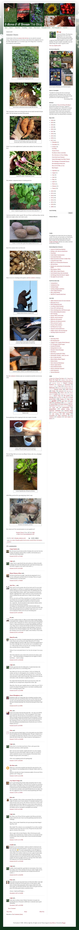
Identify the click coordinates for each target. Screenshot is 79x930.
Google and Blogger (53, 241)
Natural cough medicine (56, 364)
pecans (28, 540)
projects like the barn (23, 38)
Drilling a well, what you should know (59, 251)
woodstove (9, 541)
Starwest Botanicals (55, 372)
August (54, 172)
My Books (65, 27)
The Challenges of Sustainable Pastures (60, 161)
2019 (52, 135)
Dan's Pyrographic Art (56, 27)
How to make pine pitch (56, 357)
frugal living (70, 399)
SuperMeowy (59, 384)
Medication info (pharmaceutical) (58, 321)
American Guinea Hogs (66, 380)
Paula (11, 879)
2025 (52, 122)
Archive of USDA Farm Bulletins (58, 249)
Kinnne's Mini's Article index (57, 315)
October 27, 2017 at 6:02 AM (16, 760)
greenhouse (58, 402)
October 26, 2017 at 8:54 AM (16, 612)
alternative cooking (52, 386)
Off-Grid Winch (54, 264)
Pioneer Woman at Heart (15, 573)
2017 (52, 140)
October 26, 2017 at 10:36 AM (16, 660)
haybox (65, 402)
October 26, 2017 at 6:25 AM (16, 568)
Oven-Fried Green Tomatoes (58, 157)
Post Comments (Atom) (17, 914)
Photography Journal (46, 27)
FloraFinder (53, 253)
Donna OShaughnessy (15, 695)
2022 (52, 129)
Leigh (33, 532)
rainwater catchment (54, 410)
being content (68, 387)
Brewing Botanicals (55, 340)
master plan (55, 407)
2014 (52, 195)
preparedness (52, 409)
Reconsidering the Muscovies (58, 163)
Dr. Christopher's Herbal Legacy (58, 344)
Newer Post (9, 911)
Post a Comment (11, 908)
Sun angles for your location (57, 276)
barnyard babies (67, 386)
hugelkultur (70, 402)
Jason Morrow (53, 922)
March (53, 184)
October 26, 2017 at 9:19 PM (16, 725)
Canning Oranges (54, 286)
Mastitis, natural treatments (57, 317)
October (54, 146)
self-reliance (54, 412)
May (53, 179)
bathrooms (52, 387)
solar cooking (55, 413)
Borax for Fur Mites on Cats (58, 165)
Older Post (42, 911)
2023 (52, 127)
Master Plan (17, 27)
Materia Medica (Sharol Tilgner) (58, 359)
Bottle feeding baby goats (56, 304)
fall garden (17, 540)
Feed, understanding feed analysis (58, 311)
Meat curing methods (55, 292)
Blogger (63, 922)
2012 (52, 200)
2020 (52, 133)
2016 (52, 191)
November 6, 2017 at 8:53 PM (16, 905)
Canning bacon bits (55, 285)
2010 (52, 204)
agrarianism (67, 384)
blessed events (58, 389)
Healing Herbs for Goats (56, 348)
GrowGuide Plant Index (56, 256)
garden (21, 540)
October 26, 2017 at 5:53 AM (16, 556)
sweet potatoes (39, 540)
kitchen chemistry (64, 404)
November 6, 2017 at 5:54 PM (16, 893)
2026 (52, 120)
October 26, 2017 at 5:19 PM (16, 705)
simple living (62, 412)
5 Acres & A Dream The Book (56, 378)
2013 (52, 197)
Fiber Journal (37, 27)
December (54, 142)
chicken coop (63, 392)
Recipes (30, 27)
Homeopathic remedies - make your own (60, 355)
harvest (24, 540)
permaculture (65, 407)
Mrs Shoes (12, 765)
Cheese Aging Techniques (56, 290)
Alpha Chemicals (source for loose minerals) (60, 300)
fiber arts (66, 397)
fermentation (58, 397)
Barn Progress (55, 167)
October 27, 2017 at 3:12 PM (16, 809)
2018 (52, 138)
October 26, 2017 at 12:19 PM (16, 690)
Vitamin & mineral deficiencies (57, 328)
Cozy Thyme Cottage (15, 780)
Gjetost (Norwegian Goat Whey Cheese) (61, 159)
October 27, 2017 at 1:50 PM (16, 792)
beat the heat (61, 387)
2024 (52, 124)
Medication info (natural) (56, 319)
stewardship (52, 415)
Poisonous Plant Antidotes (56, 324)
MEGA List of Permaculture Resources (59, 262)
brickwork (61, 391)
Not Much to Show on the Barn (59, 152)
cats (11, 540)
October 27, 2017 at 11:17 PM (16, 839)
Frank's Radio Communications (58, 255)
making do (70, 405)
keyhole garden (54, 404)
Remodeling (24, 27)
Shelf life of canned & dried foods (58, 294)
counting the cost (64, 394)
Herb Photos (53, 351)
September (54, 170)
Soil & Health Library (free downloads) (59, 273)
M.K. (11, 710)
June (53, 177)
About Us (11, 27)
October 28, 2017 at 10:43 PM (16, 875)
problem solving (65, 409)
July (53, 175)
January (54, 188)
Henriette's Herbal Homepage (57, 349)
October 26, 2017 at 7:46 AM (16, 580)
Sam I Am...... (13, 585)
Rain (11, 797)
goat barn (64, 401)
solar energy (66, 414)
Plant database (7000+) (56, 269)
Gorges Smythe (13, 549)
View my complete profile (55, 45)
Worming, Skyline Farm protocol (58, 332)
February (54, 186)
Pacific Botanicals (55, 370)
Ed (10, 617)
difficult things (57, 395)
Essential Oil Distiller (55, 346)
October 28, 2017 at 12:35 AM (16, 861)
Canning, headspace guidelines (57, 288)
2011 (52, 202)
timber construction (62, 415)
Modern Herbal (54, 361)
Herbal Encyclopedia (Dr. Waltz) (58, 353)
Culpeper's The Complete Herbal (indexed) (60, 342)
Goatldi (11, 844)
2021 (52, 131)
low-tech (64, 405)
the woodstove (32, 277)
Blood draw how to (55, 302)
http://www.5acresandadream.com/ (26, 534)
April (53, 181)
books (53, 391)
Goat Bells (54, 148)
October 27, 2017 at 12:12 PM (16, 775)
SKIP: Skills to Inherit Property (58, 271)
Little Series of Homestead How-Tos (65, 381)
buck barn (69, 391)
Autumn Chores (20, 532)
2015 (52, 193)
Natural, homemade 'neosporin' (57, 368)
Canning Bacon (54, 283)
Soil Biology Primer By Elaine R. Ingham (60, 275)
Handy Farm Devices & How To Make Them (60, 258)
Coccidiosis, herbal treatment (57, 306)
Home (6, 27)
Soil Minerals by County (56, 326)
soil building (70, 412)
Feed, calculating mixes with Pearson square (60, 310)
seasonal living (33, 540)
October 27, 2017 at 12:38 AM (16, 739)
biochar (50, 389)
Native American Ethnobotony (57, 363)
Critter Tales (52, 381)
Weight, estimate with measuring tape (59, 330)
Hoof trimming (54, 313)
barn (60, 386)
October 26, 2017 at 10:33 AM (16, 632)
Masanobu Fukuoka (56, 383)
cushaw (13, 540)
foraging (62, 399)
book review (69, 389)
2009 (52, 206)
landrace (59, 405)
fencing (51, 397)
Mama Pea (12, 637)
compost (56, 394)
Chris (11, 730)
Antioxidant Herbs (55, 338)
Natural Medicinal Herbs (56, 366)
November (54, 144)
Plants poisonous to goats (56, 323)
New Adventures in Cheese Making (60, 155)
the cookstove (12, 376)
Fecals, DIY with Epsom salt (57, 308)
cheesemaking (53, 392)
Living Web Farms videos (56, 260)
